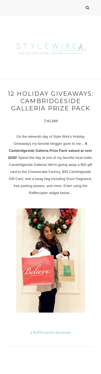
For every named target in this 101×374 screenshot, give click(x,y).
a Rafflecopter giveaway (50, 332)
